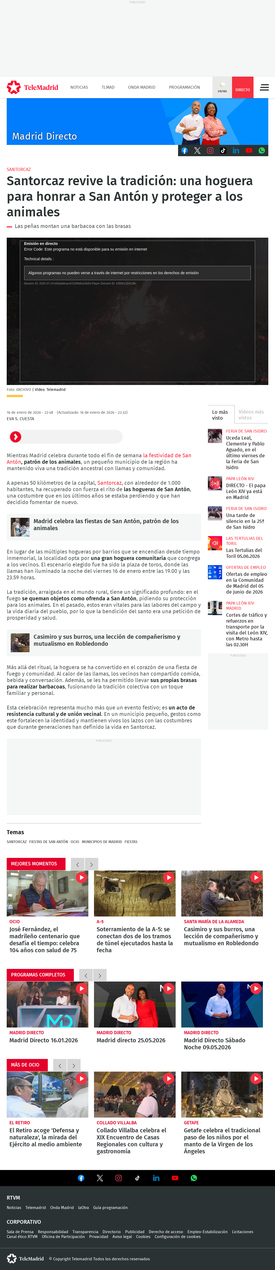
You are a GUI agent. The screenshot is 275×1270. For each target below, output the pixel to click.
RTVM (13, 1198)
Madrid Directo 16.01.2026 (47, 1005)
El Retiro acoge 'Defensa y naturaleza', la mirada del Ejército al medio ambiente (47, 1095)
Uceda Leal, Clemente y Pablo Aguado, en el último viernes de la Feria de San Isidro (215, 436)
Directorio (112, 1232)
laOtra (83, 1208)
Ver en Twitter (100, 1179)
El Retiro (19, 1123)
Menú (264, 87)
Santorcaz (19, 169)
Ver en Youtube (175, 1178)
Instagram (210, 150)
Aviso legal (122, 1237)
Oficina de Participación (63, 1237)
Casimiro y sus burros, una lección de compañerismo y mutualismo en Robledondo (20, 642)
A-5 (100, 921)
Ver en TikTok (137, 1179)
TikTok (223, 150)
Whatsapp (261, 150)
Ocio (75, 842)
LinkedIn (236, 150)
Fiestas (131, 842)
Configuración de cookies (178, 1237)
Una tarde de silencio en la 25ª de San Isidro (215, 513)
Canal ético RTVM (22, 1237)
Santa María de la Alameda (214, 921)
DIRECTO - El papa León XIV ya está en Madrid (215, 483)
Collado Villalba (117, 1123)
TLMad (108, 87)
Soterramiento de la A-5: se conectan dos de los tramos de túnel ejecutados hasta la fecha (135, 893)
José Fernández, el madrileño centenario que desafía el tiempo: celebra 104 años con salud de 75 (47, 893)
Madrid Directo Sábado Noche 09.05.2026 (222, 1005)
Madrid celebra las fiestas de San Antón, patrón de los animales (20, 527)
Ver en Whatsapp (194, 1178)
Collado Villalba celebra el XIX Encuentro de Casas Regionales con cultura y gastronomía (135, 1095)
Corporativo (24, 1222)
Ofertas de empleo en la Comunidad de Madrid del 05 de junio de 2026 (215, 572)
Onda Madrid (141, 87)
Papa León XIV (240, 479)
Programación (184, 87)
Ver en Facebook (81, 1179)
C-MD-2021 (137, 121)
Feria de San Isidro (246, 431)
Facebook (184, 150)
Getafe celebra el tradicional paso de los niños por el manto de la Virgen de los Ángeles (222, 1095)
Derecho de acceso (166, 1232)
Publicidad (134, 1232)
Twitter (197, 150)
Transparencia (85, 1232)
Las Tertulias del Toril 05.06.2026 (215, 543)
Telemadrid (36, 1208)
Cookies (143, 1237)
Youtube (249, 150)
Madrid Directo (26, 1032)
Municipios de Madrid (102, 842)
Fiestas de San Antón (48, 842)
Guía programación (110, 1208)
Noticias (79, 87)
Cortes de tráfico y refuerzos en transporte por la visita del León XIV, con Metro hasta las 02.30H (215, 608)
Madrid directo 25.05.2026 (135, 1005)
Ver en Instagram (118, 1178)
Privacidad (98, 1237)
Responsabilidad (53, 1232)
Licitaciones (242, 1232)
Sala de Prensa (20, 1232)
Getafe (191, 1123)
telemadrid (25, 1259)
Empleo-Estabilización (207, 1232)
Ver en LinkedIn (156, 1178)
